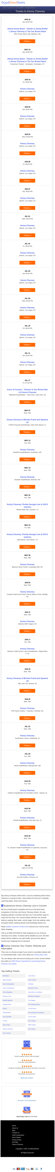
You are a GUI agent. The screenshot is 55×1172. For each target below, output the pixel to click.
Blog (13, 1130)
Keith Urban (6, 1025)
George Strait (7, 1004)
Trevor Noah (32, 1016)
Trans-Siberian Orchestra (36, 1012)
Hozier (5, 1008)
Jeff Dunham (7, 1012)
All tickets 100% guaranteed (27, 1100)
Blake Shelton (7, 980)
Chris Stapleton (7, 992)
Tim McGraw (32, 1008)
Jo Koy (5, 1021)
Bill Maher (6, 976)
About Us (15, 1128)
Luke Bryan (31, 976)
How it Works (16, 1137)
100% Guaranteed (18, 1135)
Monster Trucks (33, 988)
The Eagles (31, 1000)
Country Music (19, 8)
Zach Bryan (31, 1029)
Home (5, 8)
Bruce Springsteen (8, 984)
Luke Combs (32, 980)
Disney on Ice (7, 996)
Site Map (15, 1142)
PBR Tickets (32, 1025)
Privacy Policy (16, 1140)
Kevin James (7, 1033)
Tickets (27, 41)
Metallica (31, 984)
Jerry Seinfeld (7, 1016)
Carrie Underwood (8, 988)
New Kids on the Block (35, 992)
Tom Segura (32, 1021)
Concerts (11, 8)
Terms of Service (17, 1144)
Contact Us (15, 1133)
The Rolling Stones (34, 1004)
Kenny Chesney (8, 1029)
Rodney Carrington (34, 996)
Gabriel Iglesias (7, 1000)
